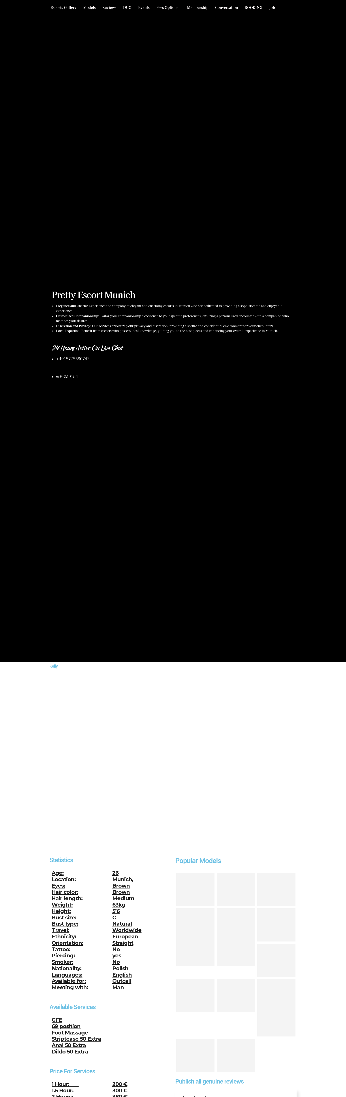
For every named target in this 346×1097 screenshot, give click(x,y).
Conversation (226, 7)
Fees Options (167, 7)
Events (144, 7)
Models (89, 7)
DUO (127, 7)
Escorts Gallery (64, 7)
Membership (198, 7)
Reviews (109, 7)
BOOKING (253, 7)
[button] (168, 7)
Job (272, 7)
